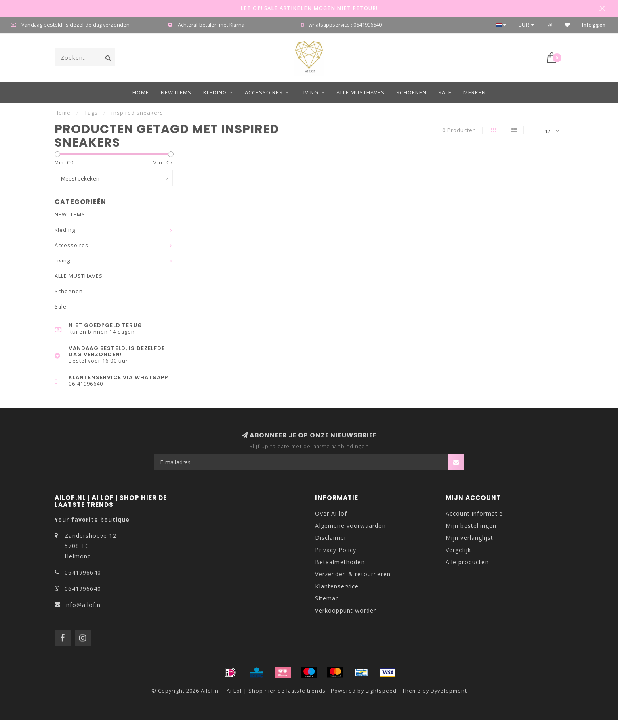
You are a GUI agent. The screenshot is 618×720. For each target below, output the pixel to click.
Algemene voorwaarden (350, 525)
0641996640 (83, 572)
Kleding (215, 92)
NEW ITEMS (176, 92)
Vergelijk (458, 550)
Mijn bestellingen (471, 525)
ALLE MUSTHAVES (360, 92)
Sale (445, 92)
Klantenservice (337, 586)
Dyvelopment (449, 690)
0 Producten (459, 130)
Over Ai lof (331, 513)
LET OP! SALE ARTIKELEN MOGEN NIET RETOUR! (309, 8)
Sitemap (327, 598)
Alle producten (467, 562)
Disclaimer (331, 538)
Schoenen (411, 92)
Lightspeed (381, 690)
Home (140, 92)
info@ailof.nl (83, 605)
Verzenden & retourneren (353, 574)
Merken (474, 92)
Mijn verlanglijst (469, 538)
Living (310, 92)
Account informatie (474, 513)
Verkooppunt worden (346, 610)
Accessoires (264, 92)
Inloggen (594, 24)
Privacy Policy (335, 550)
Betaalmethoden (340, 562)
